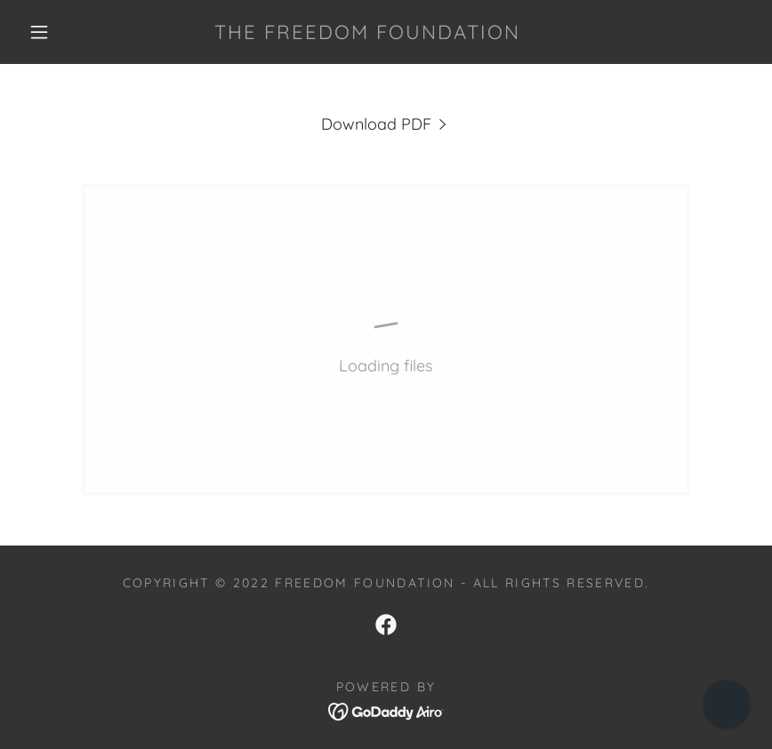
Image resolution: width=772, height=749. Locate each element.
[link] (367, 33)
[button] (39, 32)
